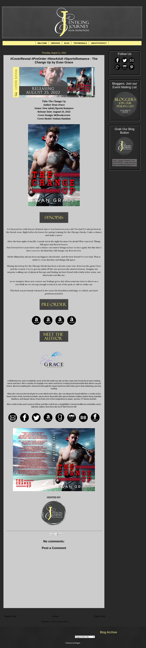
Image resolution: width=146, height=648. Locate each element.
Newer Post (10, 616)
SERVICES (55, 43)
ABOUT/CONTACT (99, 43)
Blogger (77, 643)
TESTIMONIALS (80, 43)
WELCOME (42, 43)
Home (55, 616)
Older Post (99, 616)
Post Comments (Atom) (59, 622)
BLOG (66, 43)
